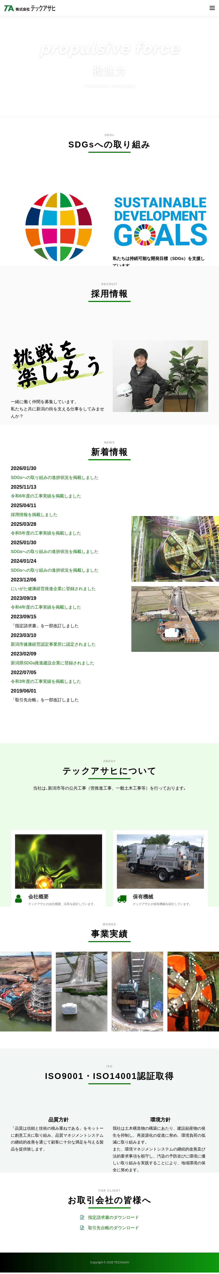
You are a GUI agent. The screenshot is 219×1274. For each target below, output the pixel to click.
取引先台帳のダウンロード (113, 1229)
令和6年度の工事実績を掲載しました (46, 496)
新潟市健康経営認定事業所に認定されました (53, 644)
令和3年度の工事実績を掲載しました (46, 681)
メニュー (212, 8)
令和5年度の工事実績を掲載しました (46, 533)
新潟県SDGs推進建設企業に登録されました (52, 663)
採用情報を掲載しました (34, 514)
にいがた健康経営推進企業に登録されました (53, 588)
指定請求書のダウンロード (113, 1219)
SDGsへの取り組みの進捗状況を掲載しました (54, 477)
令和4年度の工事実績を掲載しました (46, 607)
